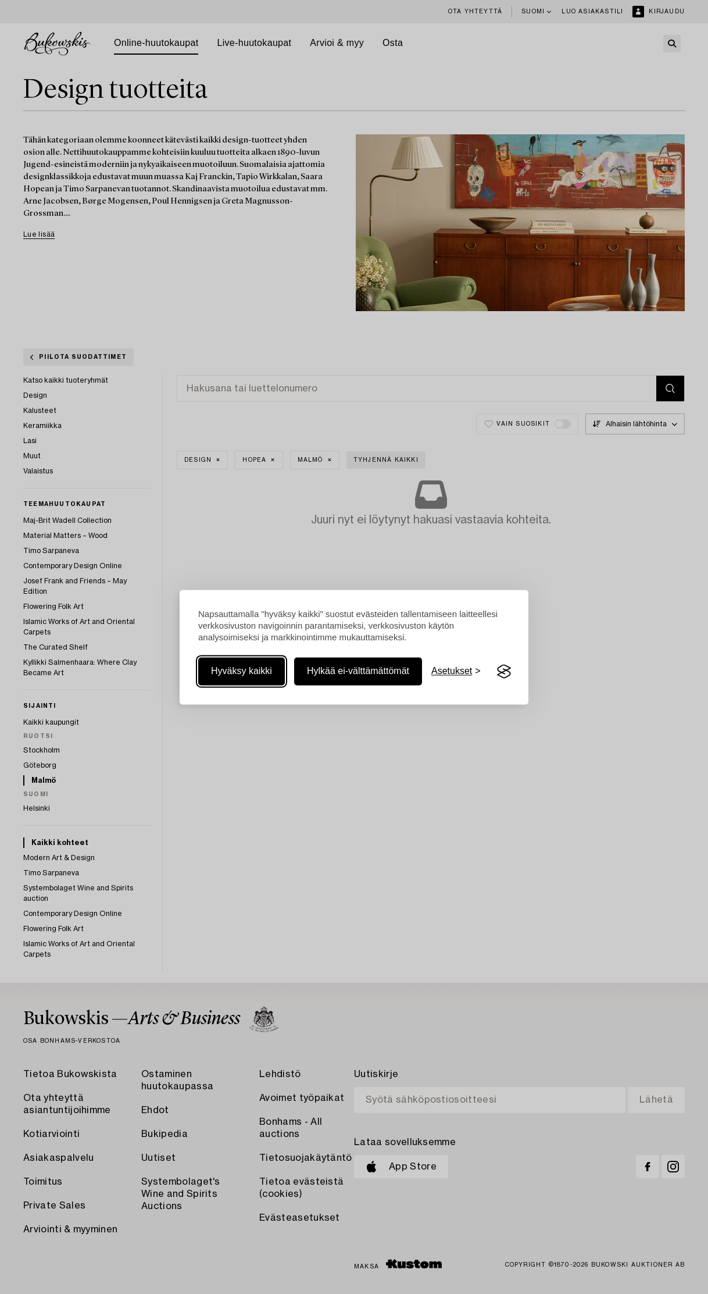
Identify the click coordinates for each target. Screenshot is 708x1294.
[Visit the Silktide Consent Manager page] (504, 672)
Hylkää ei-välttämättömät (358, 671)
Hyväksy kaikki (241, 671)
